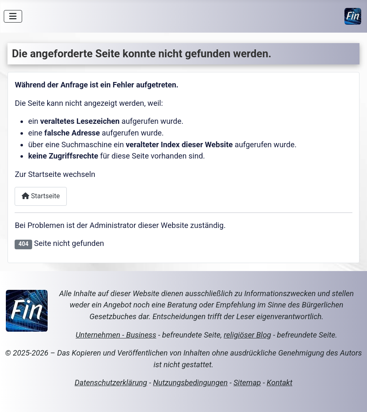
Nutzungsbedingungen (190, 382)
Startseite (41, 196)
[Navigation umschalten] (13, 16)
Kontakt (279, 382)
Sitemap (247, 382)
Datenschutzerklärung (111, 382)
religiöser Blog (247, 334)
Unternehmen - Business (116, 334)
